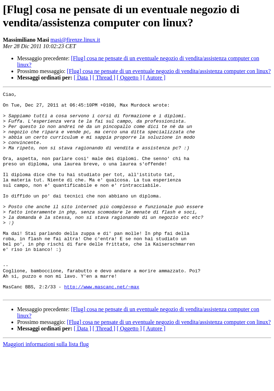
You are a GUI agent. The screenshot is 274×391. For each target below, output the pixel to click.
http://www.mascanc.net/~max (101, 326)
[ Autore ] (154, 77)
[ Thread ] (104, 77)
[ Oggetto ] (129, 77)
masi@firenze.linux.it (75, 40)
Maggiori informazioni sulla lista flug (46, 385)
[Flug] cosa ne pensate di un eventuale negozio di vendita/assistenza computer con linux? (169, 71)
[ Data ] (82, 77)
